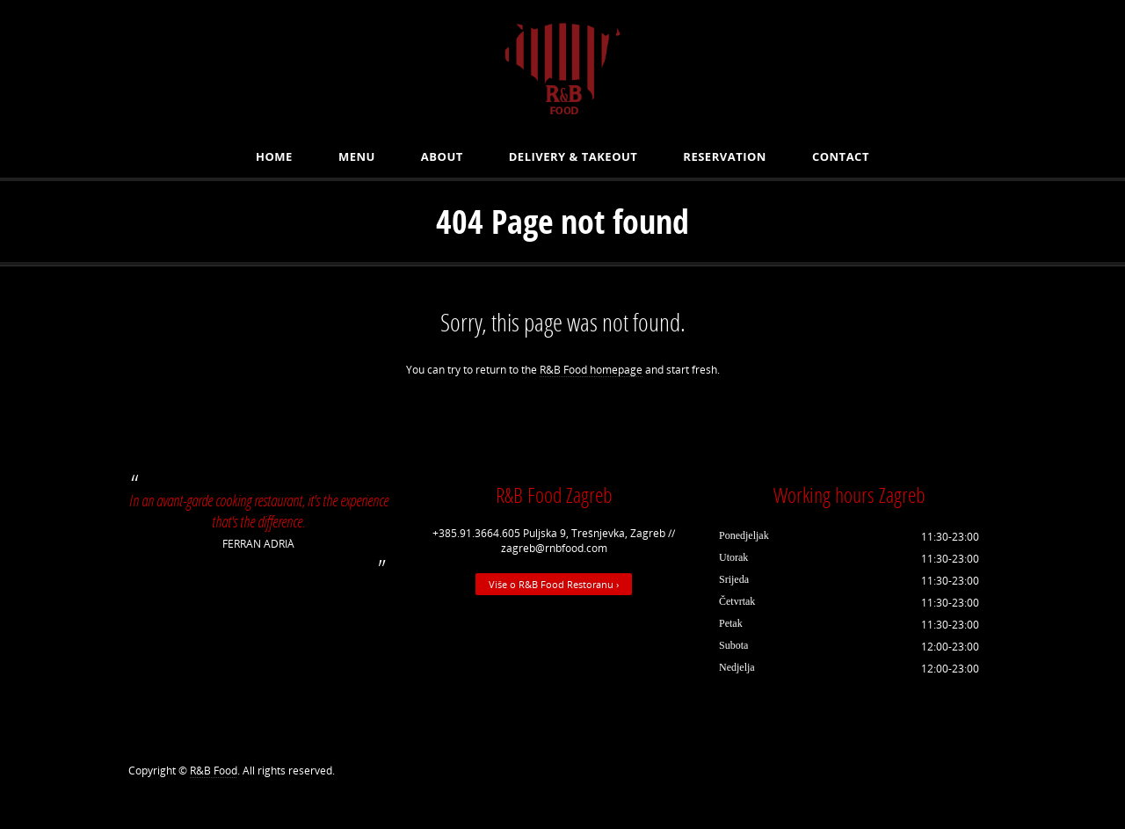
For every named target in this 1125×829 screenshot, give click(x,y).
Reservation (724, 156)
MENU (356, 156)
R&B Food (213, 770)
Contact (840, 156)
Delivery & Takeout (573, 156)
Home (274, 156)
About (442, 156)
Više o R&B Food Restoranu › (554, 584)
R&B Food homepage (591, 369)
